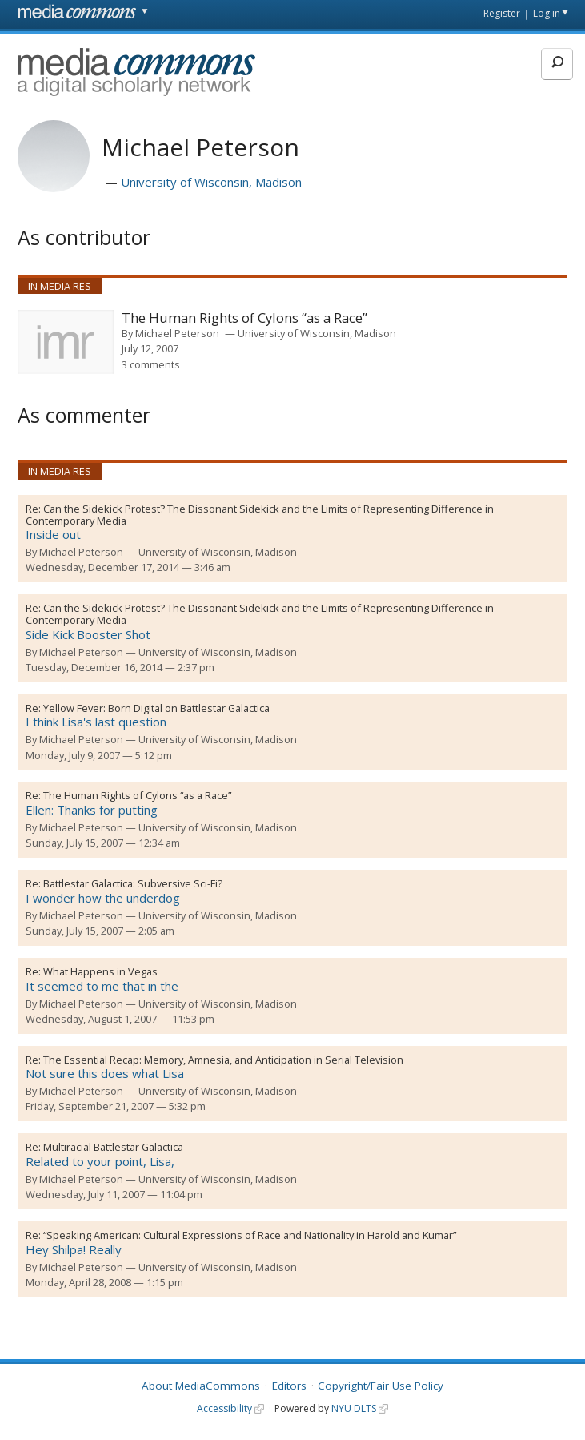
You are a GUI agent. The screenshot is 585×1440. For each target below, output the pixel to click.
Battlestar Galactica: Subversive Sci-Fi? (132, 883)
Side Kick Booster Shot (88, 634)
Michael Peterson (177, 333)
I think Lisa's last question (96, 722)
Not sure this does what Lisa (105, 1073)
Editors (289, 1385)
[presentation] (66, 342)
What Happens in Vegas (100, 971)
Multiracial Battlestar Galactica (113, 1147)
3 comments (151, 364)
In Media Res (59, 286)
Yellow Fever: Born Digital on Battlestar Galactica (156, 708)
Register (501, 13)
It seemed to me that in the (102, 986)
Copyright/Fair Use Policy (380, 1385)
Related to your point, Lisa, (100, 1161)
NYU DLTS (353, 1408)
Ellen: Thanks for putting (92, 810)
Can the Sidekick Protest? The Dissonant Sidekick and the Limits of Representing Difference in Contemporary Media (260, 514)
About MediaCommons (201, 1385)
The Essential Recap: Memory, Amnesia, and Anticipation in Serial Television (223, 1059)
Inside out (53, 534)
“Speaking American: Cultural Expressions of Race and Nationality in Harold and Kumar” (249, 1235)
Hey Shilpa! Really (74, 1249)
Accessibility (224, 1408)
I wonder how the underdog (103, 898)
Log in (546, 13)
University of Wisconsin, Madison (211, 182)
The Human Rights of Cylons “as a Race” (244, 318)
